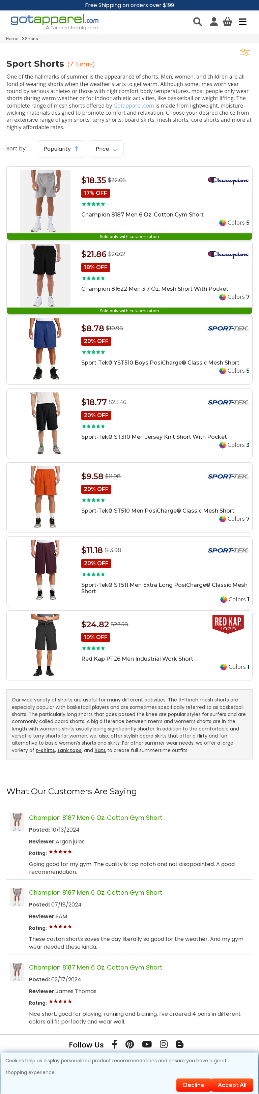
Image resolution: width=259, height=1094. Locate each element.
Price (106, 149)
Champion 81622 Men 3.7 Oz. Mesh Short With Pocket (154, 289)
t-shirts (45, 750)
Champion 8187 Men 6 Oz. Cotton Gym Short (142, 214)
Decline (193, 1085)
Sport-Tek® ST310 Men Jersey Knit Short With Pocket (154, 437)
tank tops (69, 750)
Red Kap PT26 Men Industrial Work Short (137, 659)
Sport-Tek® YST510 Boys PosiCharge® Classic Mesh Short (160, 362)
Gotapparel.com (133, 105)
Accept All (232, 1085)
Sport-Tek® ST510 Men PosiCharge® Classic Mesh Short (157, 511)
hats (100, 750)
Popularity (61, 149)
